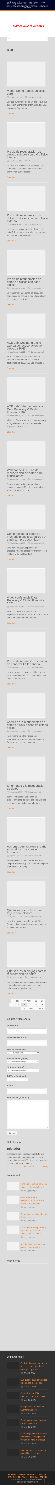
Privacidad (10, 4)
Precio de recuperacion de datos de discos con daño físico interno (27, 154)
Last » (40, 1008)
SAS (37, 1477)
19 (42, 1004)
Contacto (32, 4)
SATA (10, 1477)
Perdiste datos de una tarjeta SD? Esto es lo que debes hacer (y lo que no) (34, 1366)
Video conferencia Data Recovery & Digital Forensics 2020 (26, 600)
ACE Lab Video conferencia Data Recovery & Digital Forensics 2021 (25, 409)
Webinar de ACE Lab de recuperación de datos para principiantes (25, 472)
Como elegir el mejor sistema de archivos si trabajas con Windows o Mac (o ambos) (34, 1436)
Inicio (7, 2)
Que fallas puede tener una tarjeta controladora (24, 912)
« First (15, 1001)
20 (23, 1008)
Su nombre (27, 1028)
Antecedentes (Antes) (27, 1060)
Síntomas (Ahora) (27, 1069)
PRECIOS (43, 1477)
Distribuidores (22, 4)
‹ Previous (26, 1001)
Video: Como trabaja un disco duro (26, 92)
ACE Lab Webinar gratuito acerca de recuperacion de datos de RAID (24, 345)
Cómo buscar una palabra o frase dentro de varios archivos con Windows (33, 1230)
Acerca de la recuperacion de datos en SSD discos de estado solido (27, 724)
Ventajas (24, 2)
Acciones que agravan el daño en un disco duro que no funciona (26, 849)
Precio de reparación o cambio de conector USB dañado (27, 663)
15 (18, 1004)
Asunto (27, 1088)
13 (42, 1001)
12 (36, 1001)
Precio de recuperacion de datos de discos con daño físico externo (27, 218)
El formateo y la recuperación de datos (26, 787)
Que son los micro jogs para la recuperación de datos (27, 972)
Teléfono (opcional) (17, 1078)
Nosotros (15, 2)
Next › (31, 1008)
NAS (40, 1474)
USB (15, 1477)
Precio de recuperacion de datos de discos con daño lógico (24, 281)
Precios (42, 2)
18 (36, 1004)
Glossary (43, 1166)
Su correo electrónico (27, 1040)
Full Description (31, 1166)
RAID (35, 1474)
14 (12, 1004)
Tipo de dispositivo (27, 1051)
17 (30, 1004)
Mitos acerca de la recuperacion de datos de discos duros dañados (32, 1200)
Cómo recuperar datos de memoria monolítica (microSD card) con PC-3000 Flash (26, 536)
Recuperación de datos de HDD (20, 1474)
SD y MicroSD (23, 1477)
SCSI (32, 1477)
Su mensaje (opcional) (27, 1112)
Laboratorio (33, 2)
